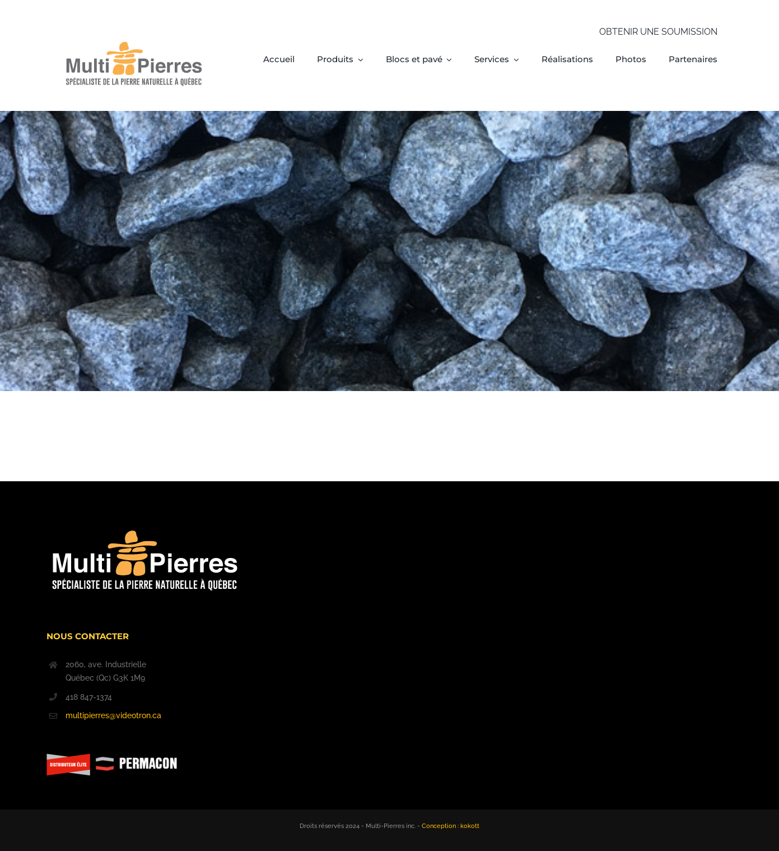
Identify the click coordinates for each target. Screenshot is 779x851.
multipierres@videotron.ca (113, 715)
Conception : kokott (450, 826)
